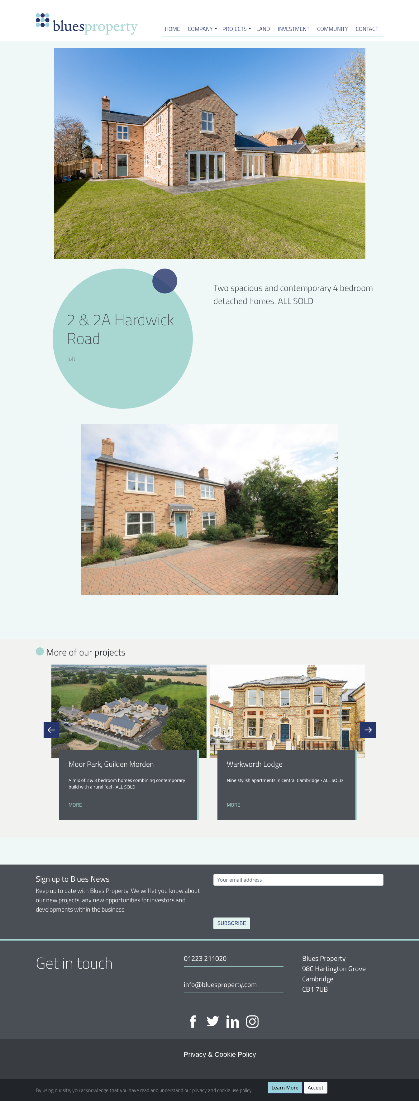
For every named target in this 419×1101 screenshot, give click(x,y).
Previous (51, 730)
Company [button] (200, 28)
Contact (367, 28)
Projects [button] (234, 28)
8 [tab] (231, 825)
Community (332, 28)
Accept (315, 1087)
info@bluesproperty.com (220, 984)
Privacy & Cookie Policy (220, 1054)
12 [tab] (268, 825)
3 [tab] (184, 825)
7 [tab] (222, 825)
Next (368, 730)
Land (263, 28)
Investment (293, 28)
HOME (172, 28)
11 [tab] (259, 825)
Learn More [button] (285, 1087)
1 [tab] (166, 825)
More (75, 804)
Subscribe (231, 923)
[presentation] (260, 900)
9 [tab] (240, 825)
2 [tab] (175, 825)
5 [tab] (203, 825)
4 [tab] (194, 825)
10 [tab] (250, 825)
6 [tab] (212, 825)
